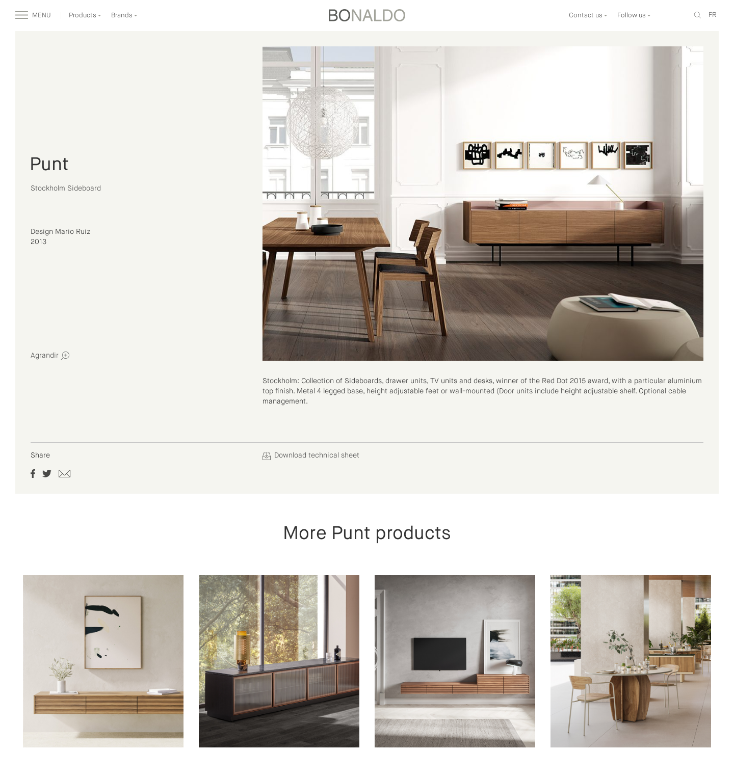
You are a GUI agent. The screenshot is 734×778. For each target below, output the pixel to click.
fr (712, 15)
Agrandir (50, 356)
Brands (124, 15)
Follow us (634, 15)
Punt (49, 165)
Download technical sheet (311, 455)
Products (85, 15)
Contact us (588, 15)
